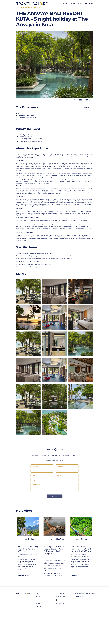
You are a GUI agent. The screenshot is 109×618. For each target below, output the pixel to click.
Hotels (72, 3)
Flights (80, 3)
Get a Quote (85, 107)
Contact (38, 606)
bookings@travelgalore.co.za (84, 593)
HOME (37, 593)
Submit (54, 496)
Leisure (65, 3)
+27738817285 (79, 596)
